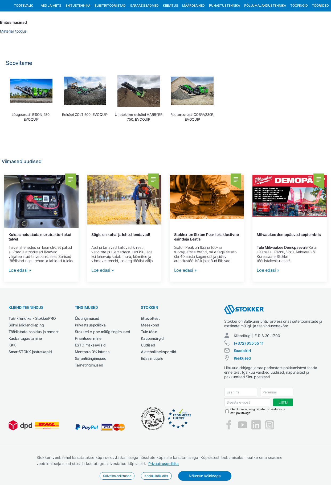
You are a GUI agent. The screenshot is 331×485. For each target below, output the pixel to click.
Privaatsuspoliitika (163, 463)
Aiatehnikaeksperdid (158, 379)
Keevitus (170, 33)
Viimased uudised (22, 189)
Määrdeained (193, 33)
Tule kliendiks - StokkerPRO (32, 346)
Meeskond (150, 352)
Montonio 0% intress (92, 379)
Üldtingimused (87, 346)
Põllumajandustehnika (265, 33)
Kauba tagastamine (25, 366)
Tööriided (320, 33)
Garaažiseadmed (144, 33)
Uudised (148, 372)
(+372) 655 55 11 (249, 370)
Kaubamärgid (152, 366)
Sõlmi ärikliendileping (26, 352)
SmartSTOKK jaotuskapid (30, 379)
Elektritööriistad (110, 33)
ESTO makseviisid (90, 372)
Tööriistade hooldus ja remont (34, 359)
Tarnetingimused (89, 392)
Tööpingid (299, 33)
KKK (12, 372)
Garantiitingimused (91, 386)
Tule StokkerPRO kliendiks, (59, 5)
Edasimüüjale (152, 386)
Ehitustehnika (78, 33)
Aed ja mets (51, 33)
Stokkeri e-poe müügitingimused (102, 359)
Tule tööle (149, 359)
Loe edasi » (20, 297)
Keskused (242, 385)
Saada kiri (242, 378)
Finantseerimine (88, 366)
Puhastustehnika (224, 33)
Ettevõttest (150, 346)
